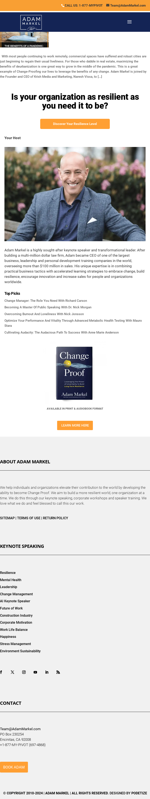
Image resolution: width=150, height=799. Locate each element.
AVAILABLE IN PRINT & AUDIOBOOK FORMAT (75, 408)
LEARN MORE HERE (75, 425)
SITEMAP (7, 518)
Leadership (8, 587)
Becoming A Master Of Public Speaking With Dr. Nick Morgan (47, 307)
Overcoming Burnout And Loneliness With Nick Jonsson (44, 314)
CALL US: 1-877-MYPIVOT (84, 5)
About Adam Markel (25, 461)
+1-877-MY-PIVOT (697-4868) (23, 745)
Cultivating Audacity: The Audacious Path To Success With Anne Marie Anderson (61, 332)
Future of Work (11, 608)
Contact (10, 703)
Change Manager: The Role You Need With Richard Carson (45, 301)
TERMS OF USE (28, 518)
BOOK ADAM (14, 767)
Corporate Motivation (16, 622)
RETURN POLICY (55, 518)
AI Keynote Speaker (15, 601)
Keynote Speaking (22, 546)
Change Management (16, 594)
